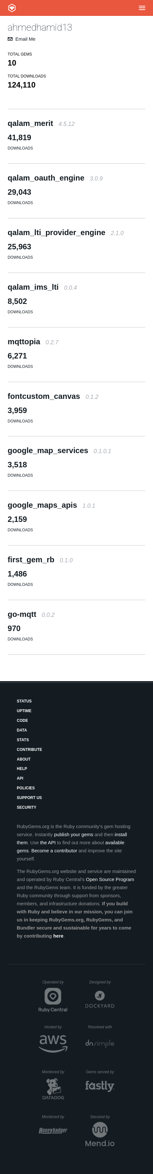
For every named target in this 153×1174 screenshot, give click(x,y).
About (24, 759)
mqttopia (33, 341)
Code (22, 720)
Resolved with (101, 1027)
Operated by (55, 984)
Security (26, 807)
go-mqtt (31, 614)
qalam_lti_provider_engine (66, 232)
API (20, 778)
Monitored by (55, 1072)
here (58, 936)
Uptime (24, 711)
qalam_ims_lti (42, 287)
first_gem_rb (40, 559)
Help (22, 768)
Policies (26, 788)
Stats (23, 740)
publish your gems (73, 834)
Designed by (101, 982)
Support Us (29, 797)
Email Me (25, 39)
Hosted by (56, 1027)
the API (48, 842)
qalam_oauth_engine (55, 177)
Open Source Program (110, 879)
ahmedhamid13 (40, 27)
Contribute (29, 749)
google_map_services (60, 450)
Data (22, 730)
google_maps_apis (51, 505)
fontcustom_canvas (53, 396)
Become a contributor (54, 850)
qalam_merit (41, 123)
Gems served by (100, 1072)
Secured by (102, 1117)
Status (24, 701)
